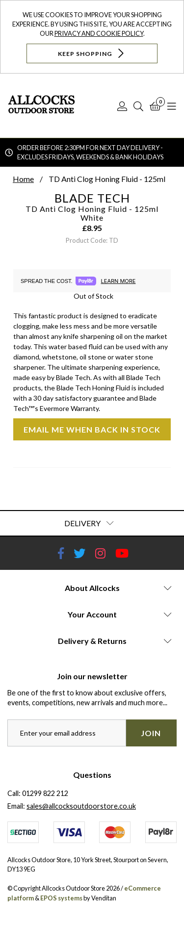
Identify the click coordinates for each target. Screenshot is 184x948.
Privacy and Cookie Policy (98, 33)
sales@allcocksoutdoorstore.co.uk (81, 806)
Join (151, 733)
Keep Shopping (92, 53)
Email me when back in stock (92, 429)
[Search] (138, 106)
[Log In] (122, 106)
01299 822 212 (45, 793)
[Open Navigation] (171, 106)
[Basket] (155, 106)
